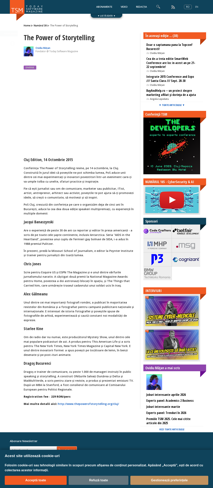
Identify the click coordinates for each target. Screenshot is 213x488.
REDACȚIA (141, 6)
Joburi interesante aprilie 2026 (166, 394)
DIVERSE (30, 67)
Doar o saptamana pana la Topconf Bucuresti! (169, 47)
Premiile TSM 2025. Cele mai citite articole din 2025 (168, 421)
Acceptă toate (35, 480)
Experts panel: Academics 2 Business (170, 400)
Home (27, 25)
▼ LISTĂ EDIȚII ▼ (107, 15)
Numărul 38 (40, 25)
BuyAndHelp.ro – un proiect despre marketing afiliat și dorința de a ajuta (171, 92)
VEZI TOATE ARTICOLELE (171, 429)
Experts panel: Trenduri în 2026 (166, 413)
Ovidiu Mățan (43, 48)
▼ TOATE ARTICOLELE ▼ (172, 105)
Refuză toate (98, 480)
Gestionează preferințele (169, 480)
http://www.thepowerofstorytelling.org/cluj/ (88, 404)
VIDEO (124, 6)
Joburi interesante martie (163, 407)
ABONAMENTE (104, 6)
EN (196, 6)
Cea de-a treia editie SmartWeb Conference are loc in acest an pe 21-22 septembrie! (170, 63)
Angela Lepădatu (159, 99)
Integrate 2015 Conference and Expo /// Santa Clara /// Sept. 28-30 (170, 78)
